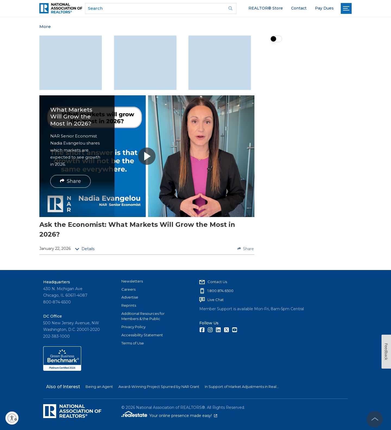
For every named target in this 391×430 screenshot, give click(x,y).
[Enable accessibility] (11, 418)
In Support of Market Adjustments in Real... (242, 386)
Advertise (129, 297)
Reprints (128, 305)
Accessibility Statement (142, 335)
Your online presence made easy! (183, 415)
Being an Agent (99, 386)
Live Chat (215, 299)
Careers (128, 289)
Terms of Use (132, 343)
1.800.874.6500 (220, 290)
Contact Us (217, 282)
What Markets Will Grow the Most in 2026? (71, 116)
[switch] (276, 39)
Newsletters (132, 281)
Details (84, 248)
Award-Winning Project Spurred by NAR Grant (158, 386)
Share (70, 181)
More (45, 26)
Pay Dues (324, 8)
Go (230, 8)
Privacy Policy (133, 327)
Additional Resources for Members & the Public (143, 316)
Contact (299, 8)
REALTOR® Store (265, 8)
